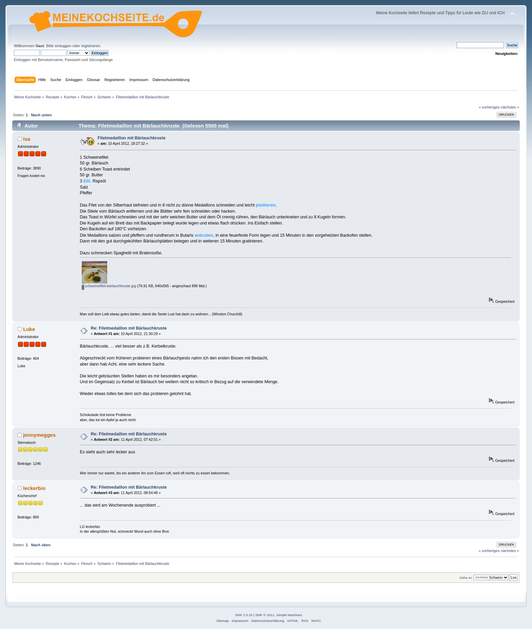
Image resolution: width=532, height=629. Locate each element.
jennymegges (39, 435)
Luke (29, 329)
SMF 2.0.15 (244, 615)
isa (26, 139)
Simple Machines (289, 615)
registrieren (90, 46)
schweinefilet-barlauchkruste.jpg (109, 286)
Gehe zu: (466, 577)
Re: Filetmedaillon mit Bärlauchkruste (129, 328)
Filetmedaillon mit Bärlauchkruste (132, 138)
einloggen (63, 46)
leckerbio (34, 488)
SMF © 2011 (264, 615)
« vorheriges (489, 107)
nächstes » (510, 107)
